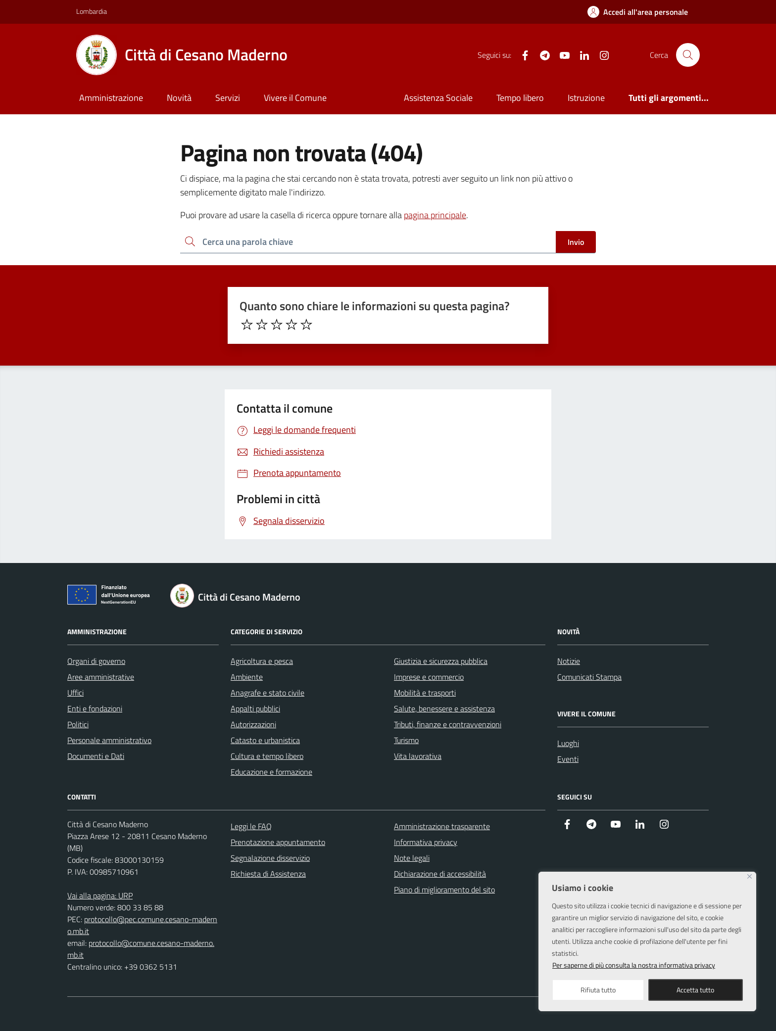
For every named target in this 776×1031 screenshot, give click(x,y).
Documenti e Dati (95, 756)
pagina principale (435, 215)
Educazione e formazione (271, 772)
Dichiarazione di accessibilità (440, 874)
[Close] (749, 876)
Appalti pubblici (255, 708)
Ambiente (247, 677)
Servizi (227, 97)
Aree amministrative (100, 677)
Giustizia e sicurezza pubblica (440, 661)
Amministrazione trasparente (442, 826)
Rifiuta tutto (598, 989)
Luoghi (568, 743)
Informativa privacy (425, 842)
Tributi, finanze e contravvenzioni (447, 724)
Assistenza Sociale (438, 97)
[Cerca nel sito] (688, 55)
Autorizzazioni (253, 724)
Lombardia (91, 11)
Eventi (568, 759)
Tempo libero (520, 97)
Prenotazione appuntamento (278, 842)
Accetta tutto (695, 989)
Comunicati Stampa (589, 677)
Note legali (412, 858)
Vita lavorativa (417, 756)
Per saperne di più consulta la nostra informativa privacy (633, 965)
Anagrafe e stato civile (267, 693)
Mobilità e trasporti (425, 693)
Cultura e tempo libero (267, 756)
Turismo (406, 740)
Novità (179, 97)
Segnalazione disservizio (270, 858)
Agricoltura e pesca (262, 661)
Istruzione (586, 97)
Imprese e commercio (429, 677)
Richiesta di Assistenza (268, 874)
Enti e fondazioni (94, 708)
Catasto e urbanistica (265, 740)
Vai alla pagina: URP (100, 895)
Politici (78, 724)
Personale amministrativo (109, 740)
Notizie (568, 661)
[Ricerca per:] (368, 242)
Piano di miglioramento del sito (444, 889)
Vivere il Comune (295, 97)
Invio (576, 242)
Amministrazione (111, 97)
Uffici (75, 693)
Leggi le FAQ (251, 826)
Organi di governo (96, 661)
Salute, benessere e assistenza (444, 708)
